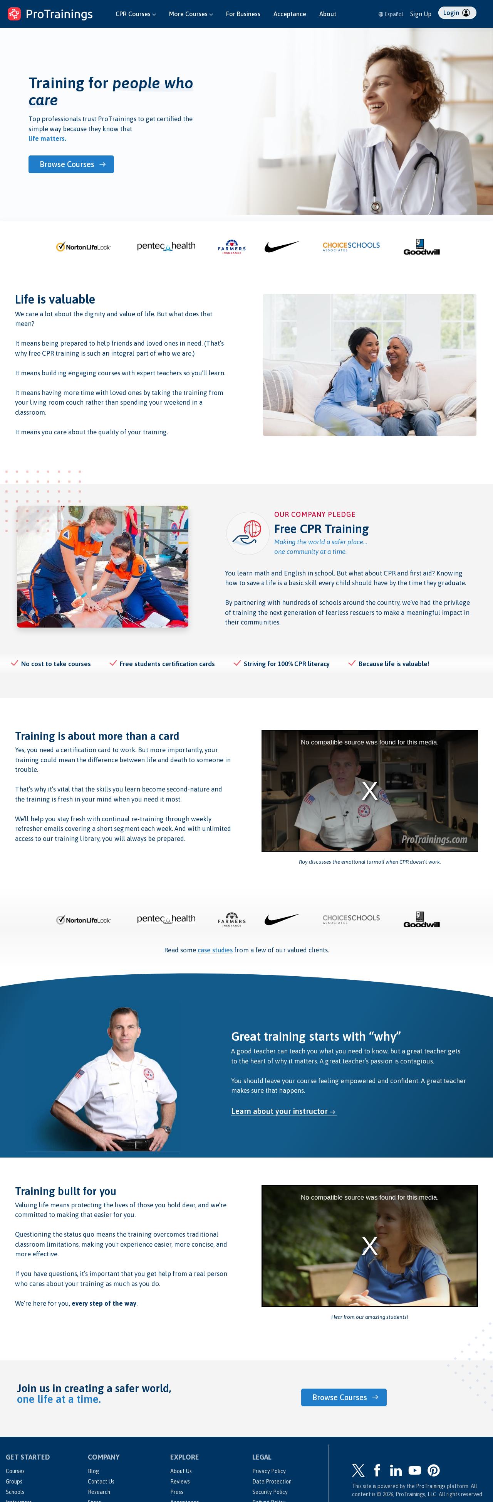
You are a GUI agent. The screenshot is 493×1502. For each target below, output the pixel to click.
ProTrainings (431, 1486)
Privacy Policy (269, 1471)
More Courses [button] (191, 13)
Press (176, 1492)
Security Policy (270, 1492)
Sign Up (420, 13)
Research (99, 1492)
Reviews (180, 1481)
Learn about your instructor (279, 1111)
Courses (15, 1471)
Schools (15, 1492)
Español (391, 14)
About (327, 13)
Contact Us (101, 1481)
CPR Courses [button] (136, 13)
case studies (215, 950)
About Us (181, 1471)
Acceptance (289, 13)
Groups (14, 1481)
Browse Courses (67, 164)
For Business (243, 13)
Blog (93, 1471)
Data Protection (272, 1481)
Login (456, 13)
